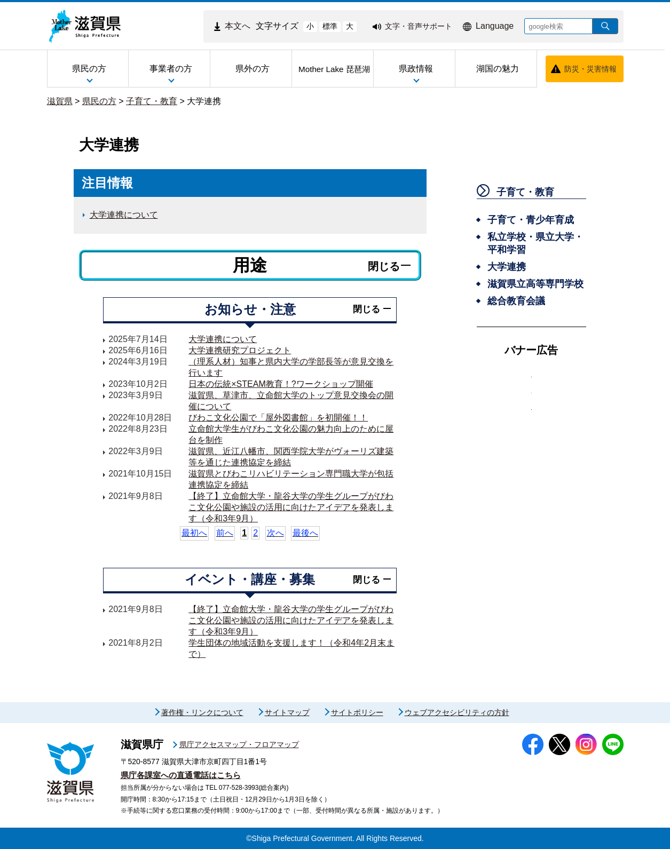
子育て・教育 (151, 101)
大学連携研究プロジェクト (239, 350)
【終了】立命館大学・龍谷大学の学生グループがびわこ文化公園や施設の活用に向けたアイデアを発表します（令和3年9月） (290, 507)
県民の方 (99, 101)
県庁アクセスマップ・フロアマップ (239, 744)
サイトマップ (287, 712)
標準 (329, 26)
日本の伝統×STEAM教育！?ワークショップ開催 (280, 383)
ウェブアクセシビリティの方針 (457, 712)
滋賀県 (60, 101)
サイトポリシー (357, 712)
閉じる (384, 266)
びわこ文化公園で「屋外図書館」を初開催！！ (278, 417)
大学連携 (204, 101)
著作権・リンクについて (202, 712)
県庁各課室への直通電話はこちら (181, 775)
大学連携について (124, 214)
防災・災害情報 (590, 69)
